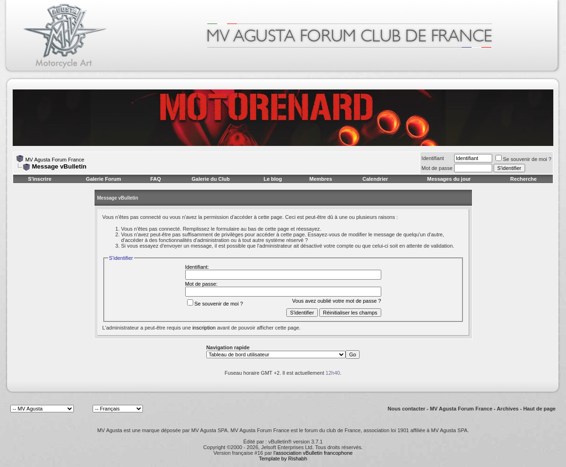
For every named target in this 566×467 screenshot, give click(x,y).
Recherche (523, 179)
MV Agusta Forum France (54, 159)
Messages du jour (449, 179)
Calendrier (375, 179)
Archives (508, 408)
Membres (320, 179)
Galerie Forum (103, 179)
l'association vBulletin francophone (313, 453)
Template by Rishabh (283, 458)
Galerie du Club (210, 179)
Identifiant (433, 158)
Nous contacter (406, 408)
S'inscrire (40, 179)
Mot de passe (437, 168)
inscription (204, 327)
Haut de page (539, 408)
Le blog (273, 179)
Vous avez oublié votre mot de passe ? (336, 301)
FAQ (155, 179)
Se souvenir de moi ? (523, 159)
